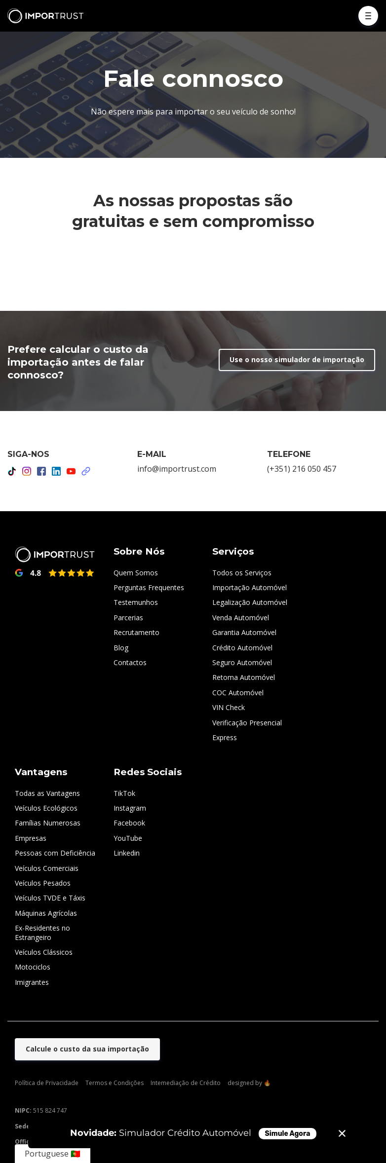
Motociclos (32, 967)
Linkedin (127, 853)
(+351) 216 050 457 (301, 468)
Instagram (130, 808)
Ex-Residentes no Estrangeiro (42, 932)
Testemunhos (136, 602)
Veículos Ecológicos (46, 808)
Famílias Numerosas (47, 822)
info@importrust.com (176, 468)
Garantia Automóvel (244, 632)
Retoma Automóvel (243, 677)
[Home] (47, 15)
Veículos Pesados (43, 883)
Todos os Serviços (241, 572)
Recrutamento (136, 632)
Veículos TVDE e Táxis (50, 897)
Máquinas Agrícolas (46, 913)
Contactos (130, 662)
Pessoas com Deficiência (55, 853)
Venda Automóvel (240, 617)
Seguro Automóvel (242, 662)
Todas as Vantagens (47, 793)
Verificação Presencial (247, 722)
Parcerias (128, 617)
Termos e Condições (114, 1083)
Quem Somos (136, 572)
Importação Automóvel (249, 587)
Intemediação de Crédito (186, 1083)
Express (224, 737)
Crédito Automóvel (242, 647)
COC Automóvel (238, 692)
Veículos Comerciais (46, 868)
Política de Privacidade (46, 1083)
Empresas (30, 838)
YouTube (128, 838)
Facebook (129, 822)
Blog (121, 647)
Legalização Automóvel (249, 602)
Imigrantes (32, 982)
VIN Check (228, 707)
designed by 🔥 (249, 1083)
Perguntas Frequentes (149, 587)
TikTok (124, 793)
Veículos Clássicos (44, 952)
